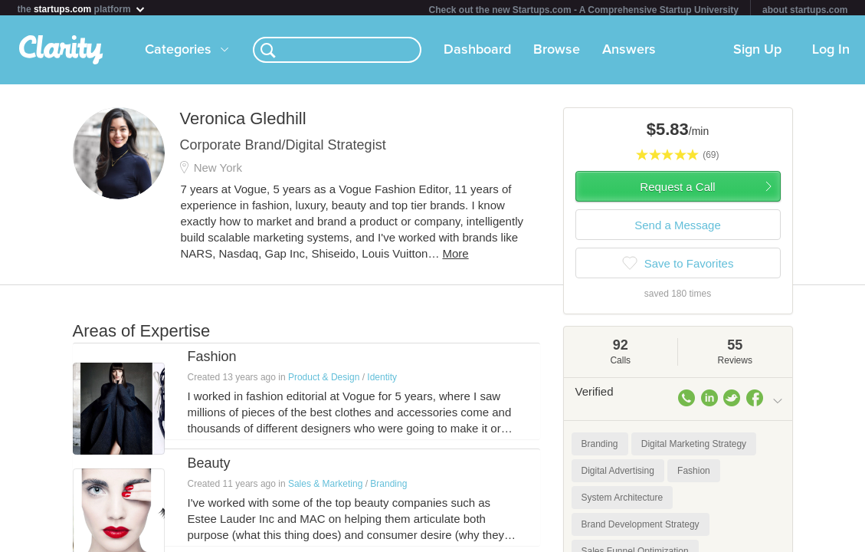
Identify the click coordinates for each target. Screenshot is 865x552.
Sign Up (757, 53)
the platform (82, 9)
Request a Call (677, 189)
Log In (831, 53)
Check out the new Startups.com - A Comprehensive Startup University (584, 10)
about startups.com (804, 10)
